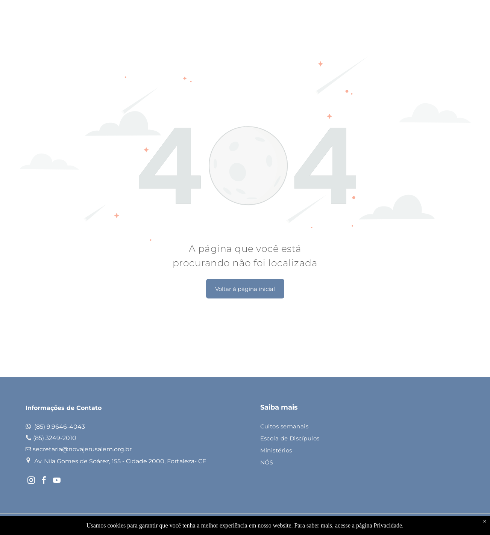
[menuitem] (359, 427)
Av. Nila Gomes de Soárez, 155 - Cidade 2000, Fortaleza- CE (120, 461)
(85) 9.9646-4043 (59, 426)
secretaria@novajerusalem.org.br (82, 449)
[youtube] (56, 481)
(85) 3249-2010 (54, 438)
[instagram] (31, 481)
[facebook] (44, 481)
